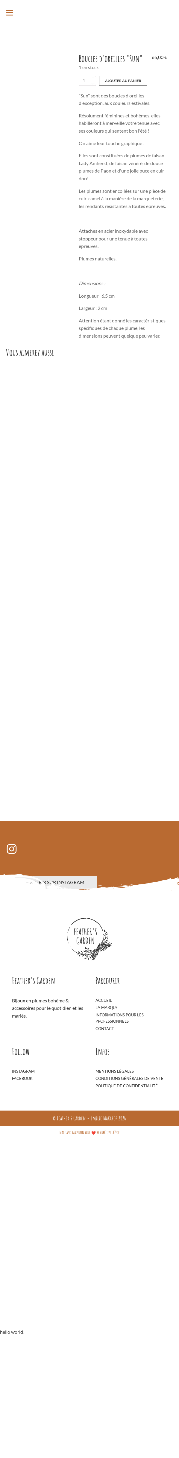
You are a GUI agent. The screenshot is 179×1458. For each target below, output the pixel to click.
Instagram (23, 1181)
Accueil (103, 1110)
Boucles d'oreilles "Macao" (70, 457)
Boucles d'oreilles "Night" (69, 596)
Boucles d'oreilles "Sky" (67, 874)
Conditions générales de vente (129, 1189)
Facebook (22, 1189)
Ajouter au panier (123, 80)
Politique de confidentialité (126, 1196)
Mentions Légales (114, 1181)
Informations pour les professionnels (119, 1128)
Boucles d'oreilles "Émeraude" (73, 735)
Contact (104, 1139)
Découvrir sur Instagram (51, 993)
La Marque (106, 1118)
